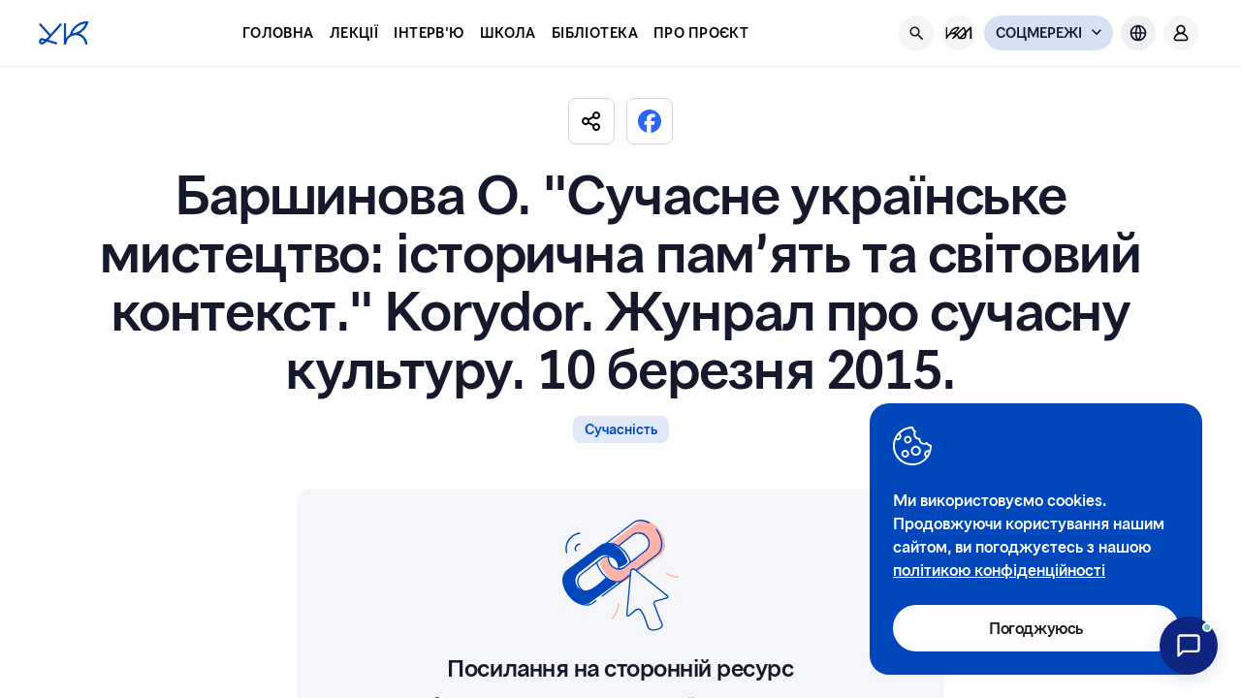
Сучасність (621, 429)
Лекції (354, 32)
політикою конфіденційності (999, 569)
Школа (508, 32)
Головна (278, 32)
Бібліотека (595, 32)
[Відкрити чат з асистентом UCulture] (1189, 646)
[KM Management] (958, 33)
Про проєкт (700, 32)
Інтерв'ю (428, 32)
